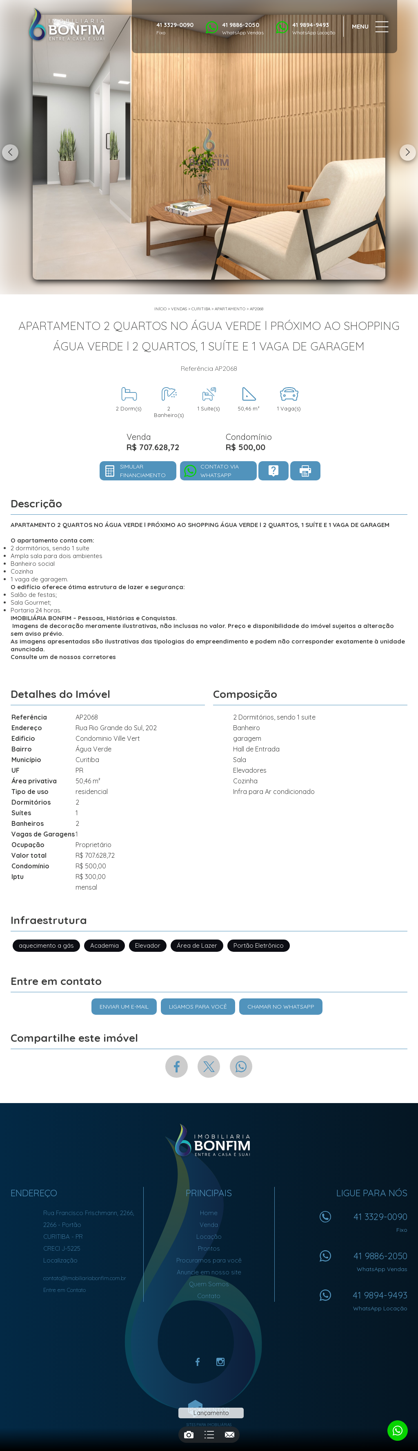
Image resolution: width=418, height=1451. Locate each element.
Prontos (209, 1248)
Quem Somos (209, 1284)
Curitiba (200, 309)
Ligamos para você (198, 1006)
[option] (209, 147)
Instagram (220, 1362)
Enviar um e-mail (124, 1006)
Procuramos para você (209, 1260)
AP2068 (256, 309)
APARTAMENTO (230, 309)
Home (209, 1213)
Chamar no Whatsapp (280, 1006)
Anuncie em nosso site (209, 1272)
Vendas (179, 309)
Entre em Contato (64, 1290)
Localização (60, 1260)
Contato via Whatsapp (219, 471)
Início (160, 309)
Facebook (176, 1066)
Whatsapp (241, 1066)
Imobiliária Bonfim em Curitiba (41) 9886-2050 (209, 1140)
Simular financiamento (143, 471)
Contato (208, 1296)
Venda (209, 1225)
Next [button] (408, 152)
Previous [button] (10, 152)
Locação (209, 1236)
